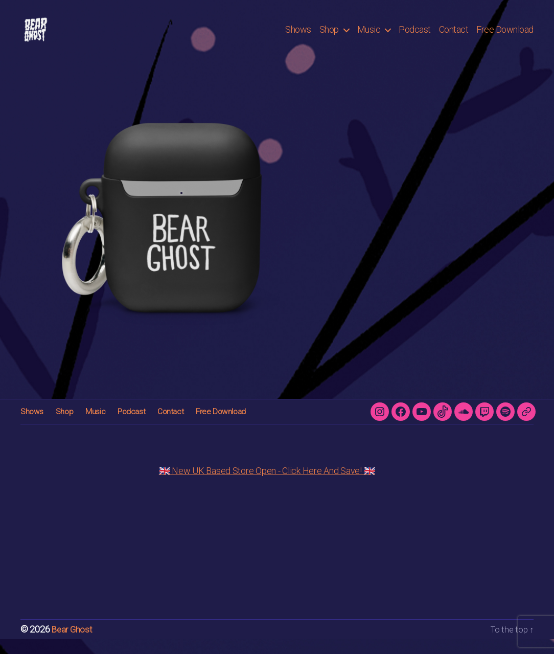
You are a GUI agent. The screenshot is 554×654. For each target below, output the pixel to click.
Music (369, 37)
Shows (298, 37)
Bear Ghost (73, 644)
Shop (329, 37)
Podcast (415, 37)
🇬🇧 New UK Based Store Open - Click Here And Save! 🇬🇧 (267, 486)
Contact (454, 37)
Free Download (505, 37)
